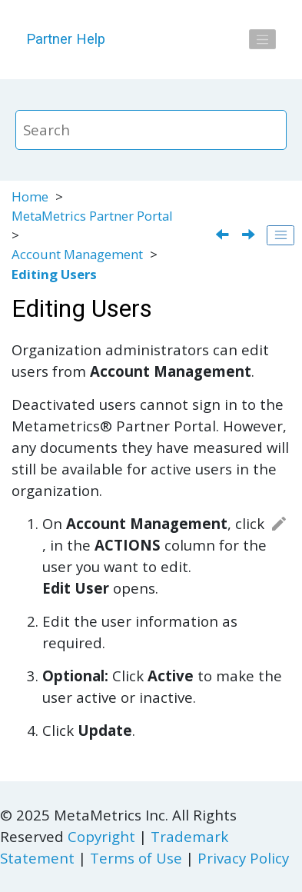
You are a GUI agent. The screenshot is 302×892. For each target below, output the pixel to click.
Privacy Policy (243, 857)
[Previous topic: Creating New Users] (224, 235)
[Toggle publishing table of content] (280, 235)
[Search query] (151, 130)
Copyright (101, 836)
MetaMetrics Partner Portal (92, 216)
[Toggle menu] (263, 39)
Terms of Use (136, 857)
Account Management (77, 254)
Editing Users (54, 274)
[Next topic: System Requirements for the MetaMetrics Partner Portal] (250, 235)
